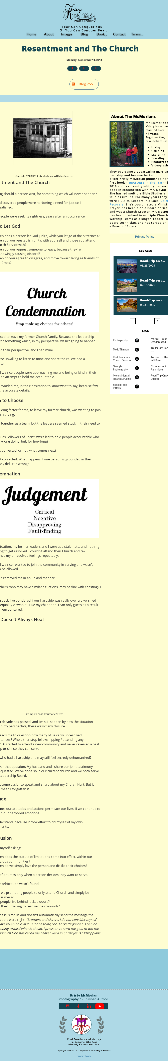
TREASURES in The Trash (146, 182)
